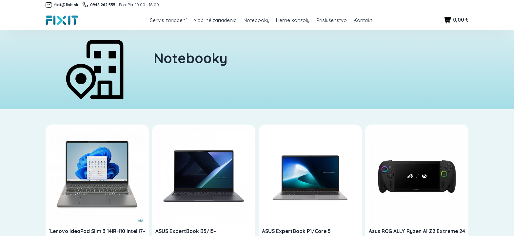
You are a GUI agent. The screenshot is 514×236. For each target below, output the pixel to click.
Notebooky (256, 20)
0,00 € (456, 20)
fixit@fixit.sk (62, 5)
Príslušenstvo (331, 20)
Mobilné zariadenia (215, 20)
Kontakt (363, 20)
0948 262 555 (98, 5)
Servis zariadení (168, 20)
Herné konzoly (292, 20)
